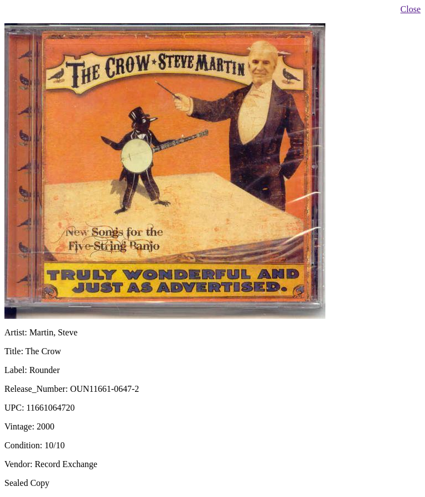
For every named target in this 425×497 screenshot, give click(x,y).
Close (411, 9)
